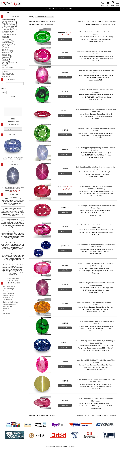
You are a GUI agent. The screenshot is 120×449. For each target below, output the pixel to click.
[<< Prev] (80, 21)
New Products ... (7, 73)
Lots (3, 65)
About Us (6, 309)
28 (102, 21)
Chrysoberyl (6, 56)
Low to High (41, 24)
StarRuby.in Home (9, 286)
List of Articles (7, 300)
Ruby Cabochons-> (8, 23)
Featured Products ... (9, 75)
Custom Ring (13, 197)
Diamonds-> (6, 43)
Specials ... (5, 71)
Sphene (4, 54)
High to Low (49, 24)
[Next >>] (113, 21)
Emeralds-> (6, 33)
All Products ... (6, 76)
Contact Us (13, 79)
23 (90, 21)
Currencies (13, 124)
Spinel (4, 36)
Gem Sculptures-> (8, 62)
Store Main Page (8, 289)
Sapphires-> (6, 28)
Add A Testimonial (13, 280)
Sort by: (32, 17)
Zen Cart (72, 446)
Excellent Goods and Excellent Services (12, 265)
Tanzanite (5, 59)
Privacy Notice (7, 306)
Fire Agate (5, 52)
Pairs (4, 64)
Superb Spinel (12, 232)
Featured (13, 135)
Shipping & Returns (9, 304)
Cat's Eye (5, 39)
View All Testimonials (13, 278)
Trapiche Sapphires (8, 29)
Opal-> (4, 46)
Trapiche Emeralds (8, 34)
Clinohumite (6, 51)
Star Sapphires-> (7, 26)
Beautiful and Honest (12, 243)
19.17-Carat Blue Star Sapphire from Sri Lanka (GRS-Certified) (13, 178)
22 (88, 21)
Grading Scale (7, 291)
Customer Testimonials (10, 302)
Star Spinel (5, 38)
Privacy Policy (14, 121)
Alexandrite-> (6, 41)
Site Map (6, 311)
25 (95, 21)
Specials (13, 165)
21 (86, 21)
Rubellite (5, 61)
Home (3, 13)
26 (98, 21)
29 (105, 21)
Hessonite (5, 57)
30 (107, 21)
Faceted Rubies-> (7, 21)
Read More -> (13, 204)
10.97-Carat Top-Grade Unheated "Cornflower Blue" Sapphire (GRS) (13, 148)
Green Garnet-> (7, 44)
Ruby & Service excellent (13, 208)
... (84, 21)
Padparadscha (6, 31)
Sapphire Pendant (13, 219)
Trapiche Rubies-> (8, 25)
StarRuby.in (58, 446)
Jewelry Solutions (8, 295)
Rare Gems (5, 67)
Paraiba (4, 47)
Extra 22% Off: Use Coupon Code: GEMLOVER (60, 9)
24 (93, 21)
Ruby (13, 254)
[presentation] (12, 111)
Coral (4, 49)
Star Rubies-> (6, 20)
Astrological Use (8, 297)
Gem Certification (8, 293)
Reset (113, 24)
